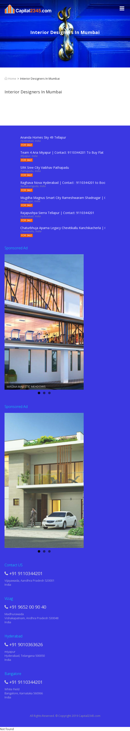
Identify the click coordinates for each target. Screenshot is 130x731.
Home (10, 78)
